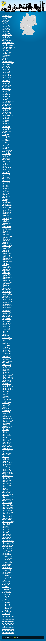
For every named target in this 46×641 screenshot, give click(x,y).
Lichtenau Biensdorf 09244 (6, 602)
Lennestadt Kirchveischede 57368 (7, 301)
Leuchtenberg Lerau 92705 (6, 445)
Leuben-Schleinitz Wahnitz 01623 (7, 427)
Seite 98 (12, 632)
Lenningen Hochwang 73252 (6, 317)
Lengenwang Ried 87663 (6, 247)
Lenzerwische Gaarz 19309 (6, 344)
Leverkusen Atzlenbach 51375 (6, 554)
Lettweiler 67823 (4, 415)
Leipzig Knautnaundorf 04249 (6, 85)
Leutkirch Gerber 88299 (5, 529)
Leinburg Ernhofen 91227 (6, 32)
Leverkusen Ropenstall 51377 (6, 573)
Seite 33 (6, 621)
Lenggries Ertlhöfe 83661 (6, 270)
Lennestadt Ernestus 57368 (6, 293)
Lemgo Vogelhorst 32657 (6, 186)
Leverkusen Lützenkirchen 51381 (7, 566)
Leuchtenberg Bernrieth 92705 (6, 442)
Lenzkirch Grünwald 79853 (6, 348)
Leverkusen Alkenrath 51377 (6, 553)
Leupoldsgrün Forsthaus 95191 (7, 462)
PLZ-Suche (4, 637)
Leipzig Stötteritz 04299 (5, 117)
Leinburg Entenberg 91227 (6, 31)
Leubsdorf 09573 (4, 431)
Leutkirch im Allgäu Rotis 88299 (7, 546)
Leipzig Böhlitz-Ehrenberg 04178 (7, 65)
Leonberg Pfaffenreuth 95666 (6, 366)
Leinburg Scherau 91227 (6, 37)
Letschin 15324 (4, 394)
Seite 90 (12, 626)
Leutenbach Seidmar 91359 (6, 474)
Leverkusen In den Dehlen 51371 (7, 564)
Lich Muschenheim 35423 (6, 591)
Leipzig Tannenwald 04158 (6, 120)
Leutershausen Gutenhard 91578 (7, 503)
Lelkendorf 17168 (4, 149)
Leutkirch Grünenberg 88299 (6, 530)
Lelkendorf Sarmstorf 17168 (6, 152)
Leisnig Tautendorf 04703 (6, 143)
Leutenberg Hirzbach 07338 (6, 479)
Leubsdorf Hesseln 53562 (6, 434)
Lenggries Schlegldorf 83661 (6, 281)
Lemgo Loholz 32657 (5, 177)
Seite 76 (12, 616)
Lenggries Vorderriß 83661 (6, 283)
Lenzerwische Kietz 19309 (6, 345)
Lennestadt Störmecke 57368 (6, 312)
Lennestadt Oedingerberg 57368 (7, 308)
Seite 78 (12, 617)
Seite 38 (6, 625)
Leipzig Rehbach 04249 (5, 106)
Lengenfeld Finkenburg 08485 (6, 234)
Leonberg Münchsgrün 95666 (6, 365)
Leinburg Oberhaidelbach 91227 (7, 35)
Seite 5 (3, 619)
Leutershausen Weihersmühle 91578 (7, 520)
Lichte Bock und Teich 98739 (6, 594)
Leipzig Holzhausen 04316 (6, 81)
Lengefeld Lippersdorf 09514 (6, 225)
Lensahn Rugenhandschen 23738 (7, 327)
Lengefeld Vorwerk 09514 (6, 230)
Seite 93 (12, 628)
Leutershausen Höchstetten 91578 (7, 508)
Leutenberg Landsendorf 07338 (7, 481)
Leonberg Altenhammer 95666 (6, 356)
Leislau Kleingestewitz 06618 (6, 134)
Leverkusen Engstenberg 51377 (7, 558)
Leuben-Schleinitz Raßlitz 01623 (7, 425)
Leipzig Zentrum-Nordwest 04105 (7, 126)
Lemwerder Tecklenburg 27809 (7, 210)
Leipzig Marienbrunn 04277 (6, 93)
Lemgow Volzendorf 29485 (6, 199)
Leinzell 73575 (4, 56)
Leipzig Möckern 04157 (5, 98)
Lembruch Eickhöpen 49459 (6, 160)
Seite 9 (3, 622)
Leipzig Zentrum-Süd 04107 (6, 128)
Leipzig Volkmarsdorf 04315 (6, 122)
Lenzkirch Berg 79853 (5, 347)
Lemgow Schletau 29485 (6, 195)
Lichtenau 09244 (4, 599)
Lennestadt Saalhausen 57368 (6, 310)
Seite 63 (9, 625)
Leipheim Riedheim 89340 (6, 57)
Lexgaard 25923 (4, 578)
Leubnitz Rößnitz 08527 (5, 430)
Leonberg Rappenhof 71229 (6, 368)
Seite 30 (6, 619)
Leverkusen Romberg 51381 (6, 572)
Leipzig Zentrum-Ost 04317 (6, 127)
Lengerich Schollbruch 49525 (6, 259)
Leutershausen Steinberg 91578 (7, 517)
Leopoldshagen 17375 (5, 371)
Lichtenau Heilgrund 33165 (6, 614)
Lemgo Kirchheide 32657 (6, 173)
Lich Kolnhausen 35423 (5, 589)
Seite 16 (3, 627)
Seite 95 (12, 630)
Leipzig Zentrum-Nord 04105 (6, 125)
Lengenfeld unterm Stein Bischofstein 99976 (9, 241)
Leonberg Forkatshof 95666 (6, 358)
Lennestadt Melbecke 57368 (6, 304)
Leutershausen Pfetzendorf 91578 (7, 513)
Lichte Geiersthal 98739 (5, 595)
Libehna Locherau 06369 (6, 581)
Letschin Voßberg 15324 (6, 412)
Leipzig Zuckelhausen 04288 (6, 130)
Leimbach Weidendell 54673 (6, 17)
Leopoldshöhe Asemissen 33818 (7, 373)
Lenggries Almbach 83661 (6, 266)
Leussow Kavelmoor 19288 (6, 467)
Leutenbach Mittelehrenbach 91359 (7, 471)
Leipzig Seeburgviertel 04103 (6, 113)
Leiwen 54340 (4, 146)
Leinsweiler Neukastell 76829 (6, 55)
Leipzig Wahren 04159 (5, 123)
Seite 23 (3, 632)
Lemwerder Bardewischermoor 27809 (8, 203)
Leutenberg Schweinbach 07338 (7, 484)
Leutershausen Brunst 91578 (6, 497)
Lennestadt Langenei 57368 (6, 302)
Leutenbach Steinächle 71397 (6, 475)
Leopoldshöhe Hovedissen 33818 (7, 383)
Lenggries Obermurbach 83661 (7, 279)
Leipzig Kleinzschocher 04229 (6, 82)
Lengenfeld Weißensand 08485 (7, 239)
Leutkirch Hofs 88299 (5, 531)
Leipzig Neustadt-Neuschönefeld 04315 (8, 101)
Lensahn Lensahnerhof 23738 (6, 324)
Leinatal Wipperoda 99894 (6, 29)
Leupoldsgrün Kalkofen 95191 (6, 463)
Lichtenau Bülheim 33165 (6, 605)
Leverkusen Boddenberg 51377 (7, 556)
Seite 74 (9, 633)
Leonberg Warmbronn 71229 (6, 370)
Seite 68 (9, 628)
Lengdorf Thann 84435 (5, 219)
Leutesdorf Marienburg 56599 (6, 525)
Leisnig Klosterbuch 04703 (6, 138)
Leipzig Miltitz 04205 (5, 95)
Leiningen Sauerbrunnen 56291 (7, 54)
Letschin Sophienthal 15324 (6, 410)
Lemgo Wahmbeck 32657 (6, 187)
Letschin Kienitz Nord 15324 (6, 401)
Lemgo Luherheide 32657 (6, 178)
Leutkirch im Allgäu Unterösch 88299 (7, 547)
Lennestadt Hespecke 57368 (6, 298)
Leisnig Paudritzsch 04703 (6, 140)
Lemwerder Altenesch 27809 (6, 202)
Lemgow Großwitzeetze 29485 (6, 192)
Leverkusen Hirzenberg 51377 (6, 560)
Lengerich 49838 (4, 249)
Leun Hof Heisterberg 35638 (6, 453)
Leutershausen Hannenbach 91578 (7, 505)
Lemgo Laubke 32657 (5, 175)
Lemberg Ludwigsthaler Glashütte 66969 (8, 157)
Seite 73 (9, 632)
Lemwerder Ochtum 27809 (6, 208)
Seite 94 (12, 629)
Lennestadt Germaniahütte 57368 (7, 294)
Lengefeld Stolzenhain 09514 (6, 229)
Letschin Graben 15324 (5, 398)
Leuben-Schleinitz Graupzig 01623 (7, 420)
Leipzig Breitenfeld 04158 (6, 64)
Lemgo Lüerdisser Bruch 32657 (7, 179)
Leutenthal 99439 (4, 486)
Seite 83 (12, 621)
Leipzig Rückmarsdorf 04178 (6, 108)
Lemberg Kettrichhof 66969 (6, 156)
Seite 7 (3, 620)
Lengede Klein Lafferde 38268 (6, 222)
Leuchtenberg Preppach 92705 (7, 447)
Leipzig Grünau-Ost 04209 (6, 76)
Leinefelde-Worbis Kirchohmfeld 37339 (8, 41)
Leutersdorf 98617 (5, 489)
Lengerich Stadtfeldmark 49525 (7, 261)
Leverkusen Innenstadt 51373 (6, 565)
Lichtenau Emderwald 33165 (6, 608)
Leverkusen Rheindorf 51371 (6, 571)
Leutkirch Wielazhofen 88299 (6, 537)
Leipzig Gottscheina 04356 (6, 72)
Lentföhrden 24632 (5, 331)
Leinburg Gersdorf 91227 (6, 33)
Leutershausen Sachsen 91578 (7, 516)
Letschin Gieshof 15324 (5, 397)
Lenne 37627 (4, 286)
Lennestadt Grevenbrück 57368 (7, 295)
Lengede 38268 (4, 220)
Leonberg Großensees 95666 (6, 360)
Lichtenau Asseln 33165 (5, 600)
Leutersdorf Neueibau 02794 (6, 492)
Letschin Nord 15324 (5, 405)
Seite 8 (3, 621)
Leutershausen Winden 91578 (6, 523)
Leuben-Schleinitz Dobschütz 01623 (7, 419)
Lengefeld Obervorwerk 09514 (6, 227)
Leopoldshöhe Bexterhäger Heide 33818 (8, 376)
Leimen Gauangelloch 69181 (6, 19)
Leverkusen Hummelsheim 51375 (7, 562)
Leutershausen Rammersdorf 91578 (7, 514)
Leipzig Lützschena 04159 (6, 91)
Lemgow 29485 (4, 190)
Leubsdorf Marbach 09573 (6, 437)
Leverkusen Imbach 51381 (6, 563)
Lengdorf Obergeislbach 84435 (7, 218)
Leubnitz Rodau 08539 (5, 429)
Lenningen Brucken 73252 (6, 315)
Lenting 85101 (4, 332)
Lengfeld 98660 (4, 265)
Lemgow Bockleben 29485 (6, 191)
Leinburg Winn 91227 (5, 39)
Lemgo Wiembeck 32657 (6, 189)
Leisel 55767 (4, 132)
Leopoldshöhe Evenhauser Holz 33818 (8, 378)
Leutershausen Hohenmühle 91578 (7, 507)
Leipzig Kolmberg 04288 (6, 86)
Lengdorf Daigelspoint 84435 (6, 213)
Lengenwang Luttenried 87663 (6, 246)
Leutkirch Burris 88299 (5, 527)
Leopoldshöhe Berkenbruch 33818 (7, 374)
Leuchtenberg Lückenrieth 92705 (7, 446)
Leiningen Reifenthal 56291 (6, 53)
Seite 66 (9, 627)
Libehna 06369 (4, 580)
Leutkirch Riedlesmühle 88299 (6, 534)
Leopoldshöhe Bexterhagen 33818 (7, 375)
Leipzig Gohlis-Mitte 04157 (6, 70)
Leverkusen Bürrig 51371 (6, 557)
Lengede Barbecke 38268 (6, 221)
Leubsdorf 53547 (4, 432)
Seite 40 (6, 626)
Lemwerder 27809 (5, 201)
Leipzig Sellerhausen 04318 (6, 114)
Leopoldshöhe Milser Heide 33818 (7, 386)
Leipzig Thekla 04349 (5, 121)
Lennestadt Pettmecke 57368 (6, 309)
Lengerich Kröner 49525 (6, 256)
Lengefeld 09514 (4, 224)
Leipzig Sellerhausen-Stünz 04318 (7, 116)
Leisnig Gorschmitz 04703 (6, 136)
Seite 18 (3, 628)
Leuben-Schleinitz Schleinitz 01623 (7, 426)
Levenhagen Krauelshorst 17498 (7, 552)
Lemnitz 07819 (4, 200)
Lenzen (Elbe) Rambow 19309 (6, 340)
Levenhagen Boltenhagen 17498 (7, 550)
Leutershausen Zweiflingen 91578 (7, 524)
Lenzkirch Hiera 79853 (5, 349)
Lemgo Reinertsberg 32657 (6, 181)
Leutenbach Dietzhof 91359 (6, 469)
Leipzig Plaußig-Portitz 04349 (6, 104)
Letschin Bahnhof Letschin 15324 (7, 395)
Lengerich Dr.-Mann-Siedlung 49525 (7, 252)
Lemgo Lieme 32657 (5, 176)
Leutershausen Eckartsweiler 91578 (7, 499)
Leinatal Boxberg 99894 (5, 25)
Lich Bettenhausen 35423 (6, 585)
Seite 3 (3, 617)
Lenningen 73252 (4, 314)
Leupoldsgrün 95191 (5, 461)
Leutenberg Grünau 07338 (6, 478)
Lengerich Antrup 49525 (5, 251)
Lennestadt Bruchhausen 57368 (7, 291)
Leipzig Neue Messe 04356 (6, 100)
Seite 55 (9, 619)
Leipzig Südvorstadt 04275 (6, 119)
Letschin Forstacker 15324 (6, 396)
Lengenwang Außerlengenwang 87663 (8, 244)
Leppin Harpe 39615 (5, 390)
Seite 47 (6, 631)
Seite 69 (9, 629)
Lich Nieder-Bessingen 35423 (6, 592)
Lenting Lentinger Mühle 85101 (7, 334)
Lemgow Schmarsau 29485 (6, 196)
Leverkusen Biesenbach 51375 (7, 555)
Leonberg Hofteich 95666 (6, 362)
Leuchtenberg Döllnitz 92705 (6, 443)
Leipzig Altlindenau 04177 (6, 60)
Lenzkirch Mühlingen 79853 (6, 351)
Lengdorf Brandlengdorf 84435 (6, 212)
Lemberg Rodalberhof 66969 (6, 158)
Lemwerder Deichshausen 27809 (7, 205)
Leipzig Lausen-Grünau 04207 (6, 87)
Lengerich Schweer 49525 (6, 260)
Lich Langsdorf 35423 (5, 590)
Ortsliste (14, 637)
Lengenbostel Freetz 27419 (6, 232)
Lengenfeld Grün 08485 (5, 235)
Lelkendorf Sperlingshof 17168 (6, 154)
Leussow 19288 (4, 466)
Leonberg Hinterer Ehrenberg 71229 (7, 361)
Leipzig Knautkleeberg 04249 (6, 84)
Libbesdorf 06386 (4, 579)
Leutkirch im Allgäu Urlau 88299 (7, 548)
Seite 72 (9, 631)
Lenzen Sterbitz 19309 (5, 335)
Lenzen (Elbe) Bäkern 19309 (6, 337)
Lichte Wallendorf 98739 (6, 596)
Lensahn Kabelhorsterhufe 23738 (7, 323)
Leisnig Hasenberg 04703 (6, 137)
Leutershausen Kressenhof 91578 (7, 509)
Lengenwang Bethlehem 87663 (7, 245)
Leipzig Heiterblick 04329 (6, 78)
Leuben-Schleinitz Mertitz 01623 (7, 422)
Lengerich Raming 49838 (6, 258)
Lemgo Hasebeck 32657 (6, 169)
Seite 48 (6, 632)
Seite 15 (3, 626)
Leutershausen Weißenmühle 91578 (7, 522)
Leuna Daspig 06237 (5, 457)
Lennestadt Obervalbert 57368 (6, 306)
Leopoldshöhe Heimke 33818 (6, 381)
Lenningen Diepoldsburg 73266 (7, 316)
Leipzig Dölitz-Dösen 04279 (6, 67)
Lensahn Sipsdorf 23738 (6, 328)
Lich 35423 (4, 582)
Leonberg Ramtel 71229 (6, 367)
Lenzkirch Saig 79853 (5, 352)
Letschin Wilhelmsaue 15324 (6, 413)
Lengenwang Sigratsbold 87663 (7, 248)
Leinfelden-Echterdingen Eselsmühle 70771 (8, 45)
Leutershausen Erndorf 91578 (6, 501)
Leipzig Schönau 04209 (5, 110)
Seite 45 (6, 630)
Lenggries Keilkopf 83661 (6, 275)
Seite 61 (9, 623)
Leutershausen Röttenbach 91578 (7, 515)
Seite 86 (12, 623)
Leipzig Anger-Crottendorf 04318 (7, 61)
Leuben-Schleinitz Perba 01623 (7, 423)
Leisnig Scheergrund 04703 (6, 142)
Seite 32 (6, 620)
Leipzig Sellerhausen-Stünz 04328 (7, 115)
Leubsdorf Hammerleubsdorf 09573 (7, 433)
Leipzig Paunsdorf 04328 (6, 102)
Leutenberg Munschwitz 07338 (7, 482)
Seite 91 (12, 627)
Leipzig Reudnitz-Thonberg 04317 (7, 107)
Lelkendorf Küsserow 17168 (6, 151)
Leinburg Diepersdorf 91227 (6, 30)
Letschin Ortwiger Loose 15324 (7, 406)
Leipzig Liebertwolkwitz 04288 (6, 89)
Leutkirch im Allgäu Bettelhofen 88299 (8, 539)
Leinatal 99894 (4, 24)
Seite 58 (9, 621)
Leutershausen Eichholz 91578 (7, 500)
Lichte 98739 (4, 593)
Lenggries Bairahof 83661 (6, 269)
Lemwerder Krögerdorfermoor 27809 (7, 207)
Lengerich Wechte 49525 (6, 264)
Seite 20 (3, 630)
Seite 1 (3, 616)
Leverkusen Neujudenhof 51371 (7, 568)
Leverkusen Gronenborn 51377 (7, 559)
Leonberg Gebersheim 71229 (6, 359)
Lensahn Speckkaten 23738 (6, 329)
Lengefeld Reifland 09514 (6, 228)
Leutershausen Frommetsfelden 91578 (8, 502)
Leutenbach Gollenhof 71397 (6, 470)
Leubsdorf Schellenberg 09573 (7, 440)
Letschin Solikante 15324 (6, 409)
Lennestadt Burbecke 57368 (6, 292)
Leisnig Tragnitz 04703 (5, 144)
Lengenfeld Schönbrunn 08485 (7, 238)
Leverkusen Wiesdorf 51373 (6, 577)
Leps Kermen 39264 (5, 393)
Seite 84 (12, 622)
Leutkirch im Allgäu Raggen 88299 (7, 545)
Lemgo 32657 (4, 163)
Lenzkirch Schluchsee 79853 (6, 353)
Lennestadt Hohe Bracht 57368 (7, 299)
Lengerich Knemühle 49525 (6, 255)
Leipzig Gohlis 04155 (5, 69)
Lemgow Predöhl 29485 (5, 193)
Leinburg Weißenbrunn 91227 (6, 38)
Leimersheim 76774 (5, 22)
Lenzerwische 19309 (5, 342)
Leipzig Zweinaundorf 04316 (6, 131)
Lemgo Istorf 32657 (5, 172)
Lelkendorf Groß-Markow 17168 (7, 150)
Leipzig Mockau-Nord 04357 (6, 96)
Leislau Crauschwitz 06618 (6, 133)
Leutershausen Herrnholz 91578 (7, 506)
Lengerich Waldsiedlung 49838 (7, 263)
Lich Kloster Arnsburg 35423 (6, 588)
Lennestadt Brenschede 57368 (7, 290)
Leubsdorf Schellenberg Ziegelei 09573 (8, 441)
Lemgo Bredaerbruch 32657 (6, 165)
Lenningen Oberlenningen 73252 (7, 318)
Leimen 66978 (4, 18)
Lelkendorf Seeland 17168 (6, 153)
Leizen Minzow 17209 (5, 147)
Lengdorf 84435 (4, 211)
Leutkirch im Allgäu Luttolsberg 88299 (8, 542)
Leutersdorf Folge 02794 (6, 490)
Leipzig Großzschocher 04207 (6, 73)
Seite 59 (9, 622)
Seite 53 (9, 617)
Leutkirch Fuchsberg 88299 (6, 528)
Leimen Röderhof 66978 (6, 20)
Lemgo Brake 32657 (5, 164)
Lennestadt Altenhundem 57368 (7, 287)
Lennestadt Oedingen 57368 (6, 307)
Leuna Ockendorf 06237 (6, 460)
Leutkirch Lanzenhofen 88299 (6, 532)
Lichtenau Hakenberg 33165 (6, 613)
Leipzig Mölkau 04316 (5, 99)
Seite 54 (9, 618)
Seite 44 (6, 629)
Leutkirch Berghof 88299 (6, 526)
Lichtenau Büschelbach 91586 (6, 606)
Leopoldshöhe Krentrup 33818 (6, 384)
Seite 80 (12, 619)
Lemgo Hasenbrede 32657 (6, 170)
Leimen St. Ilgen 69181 (5, 21)
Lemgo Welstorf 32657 (5, 188)
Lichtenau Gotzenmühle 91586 (7, 611)
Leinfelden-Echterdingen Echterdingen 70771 (9, 44)
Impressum (17, 637)
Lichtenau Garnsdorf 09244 (6, 610)
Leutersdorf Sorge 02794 (6, 493)
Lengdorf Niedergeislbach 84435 (7, 217)
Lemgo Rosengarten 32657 (6, 182)
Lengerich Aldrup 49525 (5, 250)
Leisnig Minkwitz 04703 (5, 139)
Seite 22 (3, 631)
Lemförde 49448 (4, 162)
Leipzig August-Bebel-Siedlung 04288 (8, 62)
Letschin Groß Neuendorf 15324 (7, 399)
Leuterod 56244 (4, 487)
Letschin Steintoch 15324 (6, 411)
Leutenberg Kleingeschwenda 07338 (7, 480)
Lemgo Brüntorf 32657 (5, 166)
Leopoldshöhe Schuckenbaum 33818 (7, 388)
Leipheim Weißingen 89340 (6, 58)
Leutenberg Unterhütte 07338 (6, 485)
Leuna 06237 (4, 456)
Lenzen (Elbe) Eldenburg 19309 (7, 338)
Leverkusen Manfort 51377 (6, 567)
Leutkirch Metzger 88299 (6, 533)
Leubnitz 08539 (4, 428)
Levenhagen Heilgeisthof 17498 (7, 551)
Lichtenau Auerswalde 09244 (6, 601)
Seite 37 (6, 624)
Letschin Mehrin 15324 (5, 403)
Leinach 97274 (4, 23)
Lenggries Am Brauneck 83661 (7, 267)
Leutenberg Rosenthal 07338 (6, 483)
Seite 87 (12, 624)
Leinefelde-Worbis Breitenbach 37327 (8, 40)
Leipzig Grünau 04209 (5, 74)
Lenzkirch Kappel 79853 (6, 350)
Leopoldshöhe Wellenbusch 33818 (7, 389)
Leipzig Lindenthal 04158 (6, 90)
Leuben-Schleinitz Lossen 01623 (7, 421)
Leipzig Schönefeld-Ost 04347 (6, 112)
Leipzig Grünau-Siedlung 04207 (7, 77)
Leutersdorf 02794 (5, 488)
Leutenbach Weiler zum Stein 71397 (7, 476)
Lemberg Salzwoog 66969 (6, 159)
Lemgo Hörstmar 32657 (5, 171)
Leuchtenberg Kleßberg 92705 (6, 444)
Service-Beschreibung (10, 637)
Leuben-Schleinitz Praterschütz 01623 (8, 424)
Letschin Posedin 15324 (5, 407)
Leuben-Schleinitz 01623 (6, 417)
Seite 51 (9, 616)
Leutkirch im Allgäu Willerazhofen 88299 (8, 549)
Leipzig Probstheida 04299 (6, 105)
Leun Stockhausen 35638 (6, 455)
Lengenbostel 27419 (5, 231)
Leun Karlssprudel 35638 (6, 454)
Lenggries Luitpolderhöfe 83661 (7, 277)
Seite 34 (6, 622)
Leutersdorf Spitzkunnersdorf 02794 (7, 494)
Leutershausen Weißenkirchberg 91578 (8, 521)
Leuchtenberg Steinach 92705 (6, 448)
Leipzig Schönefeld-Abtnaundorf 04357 (8, 111)
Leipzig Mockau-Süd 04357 (6, 97)
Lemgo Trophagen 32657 (6, 185)
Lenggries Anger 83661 (5, 268)
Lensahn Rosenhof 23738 (6, 326)
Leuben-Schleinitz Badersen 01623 (7, 418)
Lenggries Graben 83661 (6, 273)
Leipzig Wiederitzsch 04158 (6, 124)
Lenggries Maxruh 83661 (6, 278)
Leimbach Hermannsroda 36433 (7, 16)
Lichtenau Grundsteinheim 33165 (7, 612)
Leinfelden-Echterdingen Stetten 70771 (8, 48)
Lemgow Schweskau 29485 (6, 197)
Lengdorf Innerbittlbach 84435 (6, 216)
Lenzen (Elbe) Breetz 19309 (6, 336)
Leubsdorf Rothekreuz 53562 (6, 439)
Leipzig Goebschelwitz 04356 (6, 68)
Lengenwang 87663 (5, 242)
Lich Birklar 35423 (5, 586)
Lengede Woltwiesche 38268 (6, 223)
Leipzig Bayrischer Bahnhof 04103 (7, 63)
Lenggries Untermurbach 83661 (7, 282)
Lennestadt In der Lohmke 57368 (7, 300)
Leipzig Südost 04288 (5, 118)
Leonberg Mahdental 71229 (6, 364)
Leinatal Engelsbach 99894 (6, 27)
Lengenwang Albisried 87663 (6, 243)
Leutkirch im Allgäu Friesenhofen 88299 (8, 541)
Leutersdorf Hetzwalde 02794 (6, 491)
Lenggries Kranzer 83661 (6, 276)
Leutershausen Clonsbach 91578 (7, 498)
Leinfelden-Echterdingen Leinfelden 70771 (8, 46)
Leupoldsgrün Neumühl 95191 (6, 465)
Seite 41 (6, 627)
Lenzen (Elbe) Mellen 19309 (6, 339)
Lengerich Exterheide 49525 (6, 253)
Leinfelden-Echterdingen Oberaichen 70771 (8, 47)
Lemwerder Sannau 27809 (6, 209)
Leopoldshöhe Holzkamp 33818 (7, 382)
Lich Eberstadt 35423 (5, 587)
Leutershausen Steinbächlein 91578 (7, 518)
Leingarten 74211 (5, 49)
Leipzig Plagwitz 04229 (5, 103)
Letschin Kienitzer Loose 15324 (7, 402)
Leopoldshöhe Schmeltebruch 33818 (7, 387)
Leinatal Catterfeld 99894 (6, 26)
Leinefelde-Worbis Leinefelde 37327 (7, 42)
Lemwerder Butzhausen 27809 (7, 204)
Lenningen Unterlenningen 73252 (7, 321)
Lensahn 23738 (4, 322)
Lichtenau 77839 (4, 598)
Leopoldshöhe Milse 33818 (6, 385)
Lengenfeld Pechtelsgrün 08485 (7, 236)
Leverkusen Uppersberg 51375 (7, 575)
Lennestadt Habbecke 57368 (6, 296)
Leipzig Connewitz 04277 (6, 66)
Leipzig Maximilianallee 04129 (6, 94)
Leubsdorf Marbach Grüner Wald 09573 (8, 438)
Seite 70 (9, 630)
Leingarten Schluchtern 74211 (6, 51)
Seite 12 (3, 624)
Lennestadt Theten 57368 (6, 313)
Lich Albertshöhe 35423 (5, 584)
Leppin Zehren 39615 (5, 391)
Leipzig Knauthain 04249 (6, 83)
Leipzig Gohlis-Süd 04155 (6, 71)
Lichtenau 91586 (4, 597)
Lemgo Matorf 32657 (5, 180)
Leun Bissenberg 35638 (5, 452)
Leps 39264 (4, 392)
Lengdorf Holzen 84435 (5, 215)
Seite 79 (12, 618)
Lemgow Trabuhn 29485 (6, 198)
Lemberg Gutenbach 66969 (6, 155)
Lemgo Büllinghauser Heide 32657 (7, 167)
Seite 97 (12, 631)
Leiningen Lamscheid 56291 (6, 52)
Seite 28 (6, 617)
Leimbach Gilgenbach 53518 (6, 15)
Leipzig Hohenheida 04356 (6, 79)
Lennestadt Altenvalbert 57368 (6, 288)
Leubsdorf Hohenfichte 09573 (6, 435)
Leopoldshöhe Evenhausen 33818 (7, 377)
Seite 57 (9, 620)
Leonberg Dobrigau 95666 (6, 357)
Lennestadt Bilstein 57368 (6, 289)
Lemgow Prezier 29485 (5, 194)
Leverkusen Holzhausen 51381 (7, 561)
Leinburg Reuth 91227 (5, 36)
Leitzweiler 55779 (5, 145)
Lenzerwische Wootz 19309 (6, 346)
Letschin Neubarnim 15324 (6, 404)
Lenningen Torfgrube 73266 (6, 320)
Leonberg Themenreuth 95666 (6, 369)
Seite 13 (3, 625)
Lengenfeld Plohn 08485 (6, 237)
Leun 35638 (4, 451)
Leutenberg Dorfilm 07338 (6, 477)
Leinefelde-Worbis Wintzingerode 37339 (8, 43)
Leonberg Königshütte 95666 (6, 363)
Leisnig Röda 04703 (5, 141)
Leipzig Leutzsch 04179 (5, 88)
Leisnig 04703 (4, 135)
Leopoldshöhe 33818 (5, 372)
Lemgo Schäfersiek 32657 (6, 183)
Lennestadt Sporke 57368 (6, 311)
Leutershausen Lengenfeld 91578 (7, 510)
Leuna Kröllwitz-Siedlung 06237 (7, 459)
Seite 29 (6, 618)
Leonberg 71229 (4, 355)
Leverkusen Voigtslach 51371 (6, 576)
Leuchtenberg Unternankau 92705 (7, 449)
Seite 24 (3, 633)
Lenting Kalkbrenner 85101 (6, 333)
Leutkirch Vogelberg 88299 (6, 536)
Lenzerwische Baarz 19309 (6, 343)
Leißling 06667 (4, 148)
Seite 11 (3, 623)
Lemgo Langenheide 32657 (6, 174)
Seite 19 (3, 629)
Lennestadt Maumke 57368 (6, 303)
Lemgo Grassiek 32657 (5, 168)
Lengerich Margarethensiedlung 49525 (8, 257)
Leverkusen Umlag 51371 (6, 574)
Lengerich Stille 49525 (5, 262)
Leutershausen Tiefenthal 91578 (7, 519)
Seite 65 (9, 626)
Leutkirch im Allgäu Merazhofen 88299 (8, 543)
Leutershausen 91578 (5, 495)
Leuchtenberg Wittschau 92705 (7, 450)
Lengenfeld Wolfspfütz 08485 (6, 240)
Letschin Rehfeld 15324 (5, 408)
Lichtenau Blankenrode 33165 (6, 603)
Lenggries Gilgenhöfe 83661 (6, 272)
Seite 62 (9, 624)
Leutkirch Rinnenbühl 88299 (6, 535)
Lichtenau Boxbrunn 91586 (6, 604)
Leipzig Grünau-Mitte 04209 (6, 75)
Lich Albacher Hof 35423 (6, 583)
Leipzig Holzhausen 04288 (6, 80)
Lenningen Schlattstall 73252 (6, 319)
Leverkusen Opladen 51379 (6, 569)
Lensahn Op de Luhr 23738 (6, 325)
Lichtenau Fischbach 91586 (6, 609)
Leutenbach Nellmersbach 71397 (7, 472)
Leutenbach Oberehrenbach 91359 (7, 473)
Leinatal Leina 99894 (5, 28)
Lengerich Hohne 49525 (5, 254)
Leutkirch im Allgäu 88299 (6, 538)
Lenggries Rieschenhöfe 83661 (7, 280)
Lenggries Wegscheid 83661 (6, 284)
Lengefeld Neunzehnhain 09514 (7, 226)
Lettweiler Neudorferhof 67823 (6, 416)
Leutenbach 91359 (5, 468)
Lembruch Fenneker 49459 (6, 161)
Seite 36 (6, 623)
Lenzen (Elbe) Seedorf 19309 (6, 341)
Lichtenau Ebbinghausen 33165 (7, 607)
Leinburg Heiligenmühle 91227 (6, 34)
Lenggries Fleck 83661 (5, 271)
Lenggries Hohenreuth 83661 (6, 274)
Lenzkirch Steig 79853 (5, 354)
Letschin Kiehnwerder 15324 (6, 400)
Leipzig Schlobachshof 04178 (6, 109)
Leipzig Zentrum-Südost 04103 (7, 129)
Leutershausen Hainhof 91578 (6, 504)
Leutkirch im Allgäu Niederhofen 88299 (8, 544)
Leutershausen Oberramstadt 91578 (7, 512)
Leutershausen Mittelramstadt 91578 (7, 511)
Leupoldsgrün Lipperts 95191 (6, 464)
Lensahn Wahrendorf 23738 (6, 330)
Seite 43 (6, 628)
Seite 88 (12, 625)
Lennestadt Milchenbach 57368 (7, 305)
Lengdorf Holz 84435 (5, 214)
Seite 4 (3, 618)
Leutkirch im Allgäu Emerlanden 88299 (8, 540)
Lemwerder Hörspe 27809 (6, 206)
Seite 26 (6, 616)
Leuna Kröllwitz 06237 (5, 458)
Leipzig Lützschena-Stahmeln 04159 (7, 92)
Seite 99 (12, 633)
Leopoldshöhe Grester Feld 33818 (7, 379)
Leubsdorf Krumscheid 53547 (6, 436)
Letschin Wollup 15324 (5, 414)
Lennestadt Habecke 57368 (6, 297)
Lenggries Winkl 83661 (5, 285)
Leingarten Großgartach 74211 (7, 50)
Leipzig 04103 (4, 59)
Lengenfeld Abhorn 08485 (6, 233)
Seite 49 (6, 633)
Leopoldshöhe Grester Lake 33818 (7, 380)
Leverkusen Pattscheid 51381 (6, 570)
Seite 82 (12, 620)
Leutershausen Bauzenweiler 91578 (7, 496)
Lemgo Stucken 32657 (5, 184)
